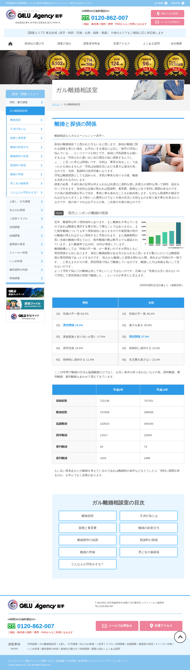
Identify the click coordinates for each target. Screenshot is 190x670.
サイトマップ (96, 661)
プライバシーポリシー (116, 661)
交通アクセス (121, 43)
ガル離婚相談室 (18, 110)
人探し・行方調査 (19, 201)
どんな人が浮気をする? (24, 192)
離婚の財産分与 (148, 527)
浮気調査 (32, 644)
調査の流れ (64, 43)
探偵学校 (82, 661)
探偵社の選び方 (34, 43)
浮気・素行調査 (18, 102)
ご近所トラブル (18, 218)
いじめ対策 (15, 261)
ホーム (55, 104)
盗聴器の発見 (17, 244)
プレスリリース (15, 661)
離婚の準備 (87, 552)
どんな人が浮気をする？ (87, 564)
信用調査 (14, 227)
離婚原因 (88, 515)
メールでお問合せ (167, 22)
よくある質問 (151, 43)
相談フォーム (32, 661)
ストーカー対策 (18, 252)
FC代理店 (71, 661)
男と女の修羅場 (148, 552)
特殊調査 (14, 278)
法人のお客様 (17, 210)
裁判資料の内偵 (18, 269)
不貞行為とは (149, 515)
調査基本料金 (91, 43)
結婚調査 (14, 235)
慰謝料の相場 (149, 539)
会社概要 (176, 43)
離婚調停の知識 (87, 539)
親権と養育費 (87, 527)
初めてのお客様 (167, 14)
